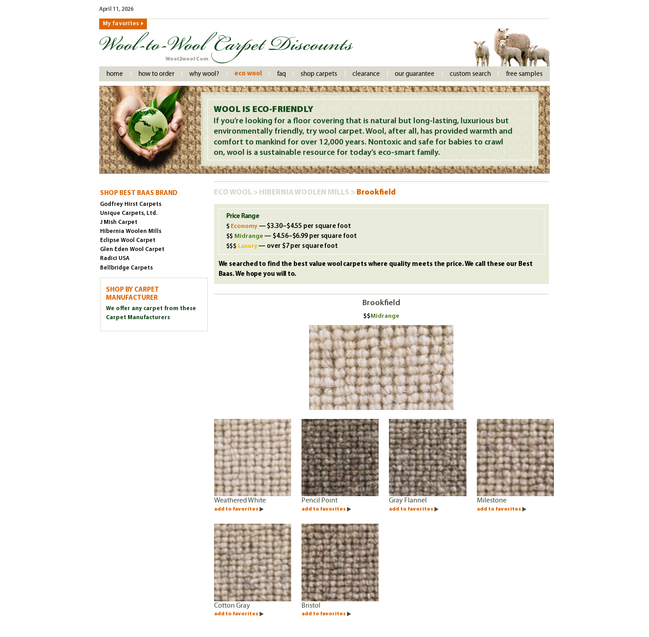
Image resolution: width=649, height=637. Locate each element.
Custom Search (470, 73)
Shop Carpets (319, 73)
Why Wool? (204, 73)
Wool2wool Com (186, 59)
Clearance (366, 73)
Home (114, 73)
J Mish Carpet (118, 222)
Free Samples (524, 73)
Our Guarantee (414, 73)
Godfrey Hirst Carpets (130, 204)
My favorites (121, 24)
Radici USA (114, 258)
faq (281, 73)
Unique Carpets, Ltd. (128, 213)
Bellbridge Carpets (126, 268)
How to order (156, 73)
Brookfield (376, 192)
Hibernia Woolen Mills (305, 192)
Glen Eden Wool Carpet (132, 249)
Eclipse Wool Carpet (127, 240)
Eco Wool (248, 73)
